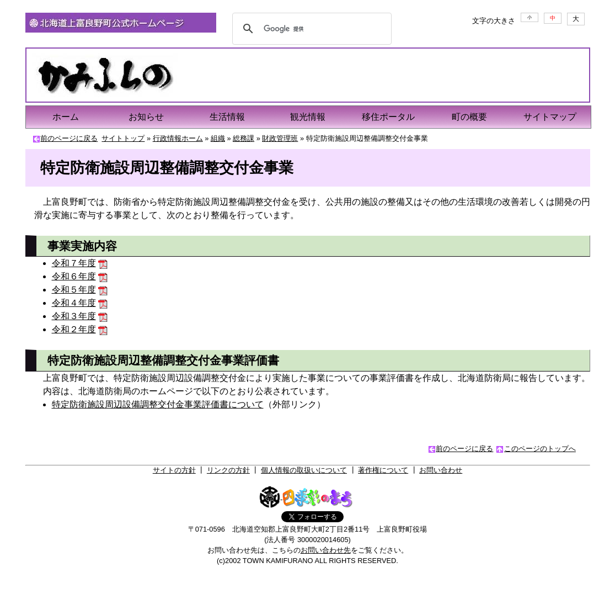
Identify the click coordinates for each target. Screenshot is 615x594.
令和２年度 (74, 329)
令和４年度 (74, 302)
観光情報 (307, 116)
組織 (218, 138)
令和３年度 (74, 316)
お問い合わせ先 (326, 550)
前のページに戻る (69, 138)
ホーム (65, 116)
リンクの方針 (228, 470)
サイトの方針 (174, 470)
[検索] (310, 28)
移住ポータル (388, 116)
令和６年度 (74, 276)
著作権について (383, 470)
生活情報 (227, 116)
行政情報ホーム (178, 138)
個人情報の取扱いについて (304, 470)
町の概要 (469, 116)
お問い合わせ (440, 470)
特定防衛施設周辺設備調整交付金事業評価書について (158, 404)
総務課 (243, 138)
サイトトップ (123, 138)
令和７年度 (74, 263)
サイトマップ (549, 116)
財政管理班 (280, 138)
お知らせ (146, 116)
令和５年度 (74, 289)
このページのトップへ (540, 448)
